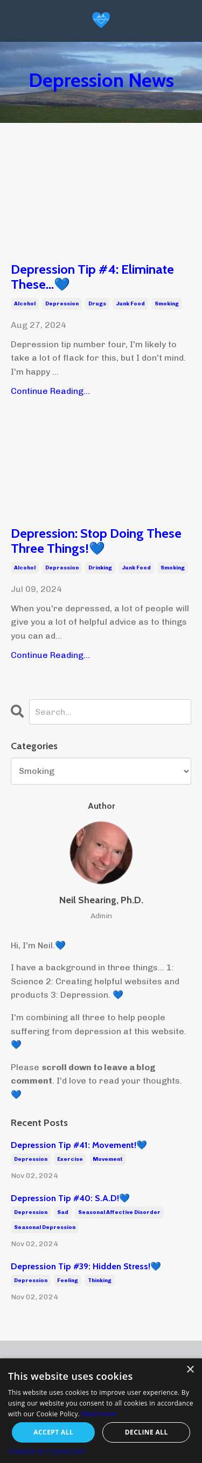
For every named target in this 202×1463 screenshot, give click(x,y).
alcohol (25, 304)
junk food (130, 304)
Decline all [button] (146, 1432)
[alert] (101, 1410)
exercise (70, 1159)
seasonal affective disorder (119, 1212)
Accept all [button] (53, 1432)
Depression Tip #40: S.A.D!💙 (70, 1198)
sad (62, 1212)
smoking (167, 304)
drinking (100, 568)
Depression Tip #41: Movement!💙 (79, 1145)
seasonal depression (44, 1227)
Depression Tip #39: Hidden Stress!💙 (86, 1266)
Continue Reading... (50, 391)
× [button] (190, 1370)
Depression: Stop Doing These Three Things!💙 (96, 541)
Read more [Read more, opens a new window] (99, 1413)
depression (62, 304)
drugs (97, 304)
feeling (67, 1280)
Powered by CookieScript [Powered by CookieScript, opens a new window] (47, 1451)
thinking (100, 1280)
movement (108, 1159)
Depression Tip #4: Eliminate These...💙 (92, 277)
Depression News (101, 80)
